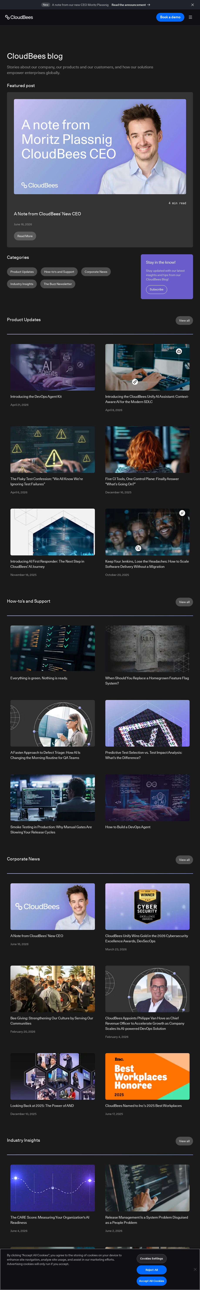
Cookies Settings (151, 1260)
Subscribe (156, 289)
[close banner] (193, 4)
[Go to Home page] (19, 17)
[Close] (195, 1271)
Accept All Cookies (151, 1283)
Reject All (152, 1271)
